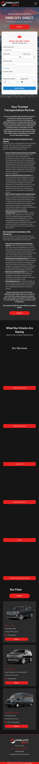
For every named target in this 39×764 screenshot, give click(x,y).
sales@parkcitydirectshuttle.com (19, 754)
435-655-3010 (19, 751)
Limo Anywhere (28, 763)
